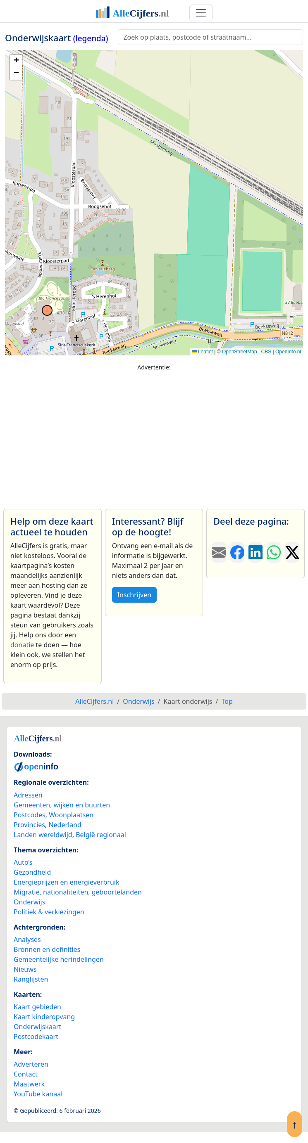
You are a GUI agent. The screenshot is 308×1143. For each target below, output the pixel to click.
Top (226, 701)
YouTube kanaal (38, 1093)
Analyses (27, 939)
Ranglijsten (31, 979)
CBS (266, 352)
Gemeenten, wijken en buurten (62, 804)
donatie (22, 644)
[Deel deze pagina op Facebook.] (237, 552)
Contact (26, 1074)
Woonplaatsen (71, 814)
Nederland (64, 824)
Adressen (28, 795)
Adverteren (31, 1064)
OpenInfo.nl (288, 352)
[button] (16, 61)
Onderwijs (29, 901)
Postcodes (29, 814)
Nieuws (25, 969)
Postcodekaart (36, 1036)
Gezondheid (32, 872)
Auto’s (23, 862)
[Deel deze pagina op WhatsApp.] (274, 552)
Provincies (29, 824)
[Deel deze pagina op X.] (292, 552)
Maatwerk (29, 1084)
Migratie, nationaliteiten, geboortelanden (78, 892)
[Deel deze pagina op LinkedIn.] (255, 552)
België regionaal (101, 834)
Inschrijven (134, 594)
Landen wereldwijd (43, 834)
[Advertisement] (154, 436)
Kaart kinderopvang (44, 1016)
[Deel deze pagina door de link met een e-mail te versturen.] (219, 552)
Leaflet (202, 352)
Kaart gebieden (37, 1006)
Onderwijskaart (37, 1026)
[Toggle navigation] (200, 13)
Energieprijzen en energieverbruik (66, 882)
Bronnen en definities (47, 949)
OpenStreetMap (239, 352)
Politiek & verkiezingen (49, 911)
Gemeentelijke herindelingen (59, 959)
